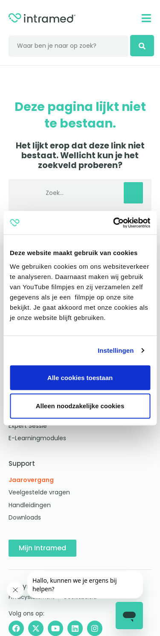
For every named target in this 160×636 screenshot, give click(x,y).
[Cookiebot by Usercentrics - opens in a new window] (114, 222)
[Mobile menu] (146, 18)
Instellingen (116, 350)
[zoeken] (142, 45)
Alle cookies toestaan (80, 377)
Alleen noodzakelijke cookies (80, 405)
